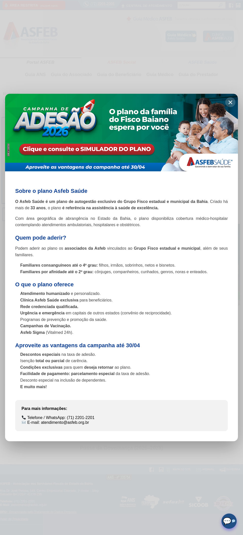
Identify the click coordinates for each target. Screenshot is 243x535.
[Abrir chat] (229, 521)
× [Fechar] (230, 102)
